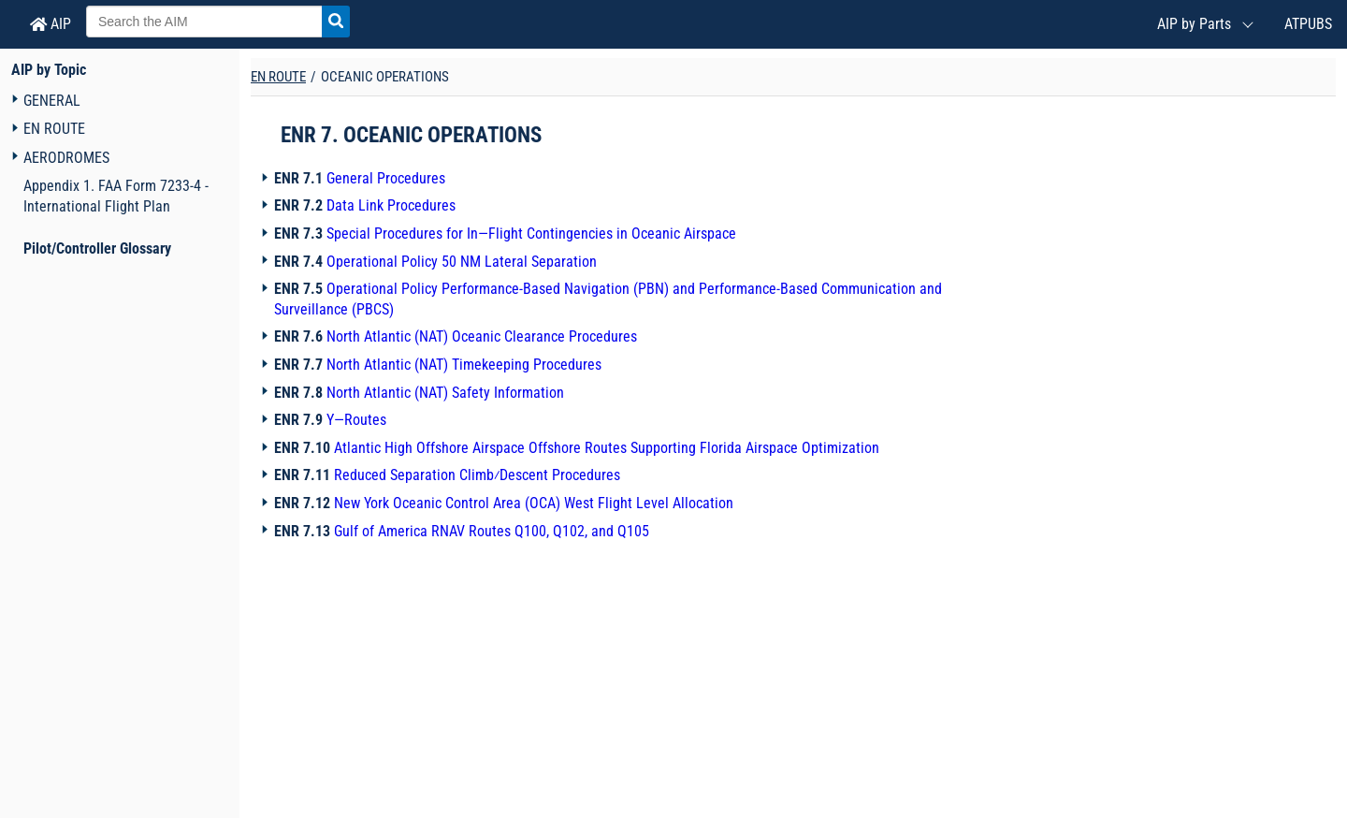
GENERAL (51, 101)
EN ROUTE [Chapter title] (278, 76)
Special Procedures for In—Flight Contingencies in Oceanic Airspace (531, 233)
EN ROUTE (54, 129)
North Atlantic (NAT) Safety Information (445, 393)
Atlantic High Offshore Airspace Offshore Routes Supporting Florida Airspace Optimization (606, 448)
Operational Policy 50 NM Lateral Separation (461, 261)
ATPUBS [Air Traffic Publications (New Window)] (1308, 24)
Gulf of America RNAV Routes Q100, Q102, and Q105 (491, 531)
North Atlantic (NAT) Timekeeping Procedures (463, 364)
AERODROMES (66, 158)
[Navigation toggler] (14, 100)
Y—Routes (356, 420)
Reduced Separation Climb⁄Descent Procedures (477, 475)
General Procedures (385, 178)
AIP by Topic (48, 70)
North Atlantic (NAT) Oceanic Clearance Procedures (481, 336)
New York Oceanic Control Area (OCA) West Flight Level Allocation (533, 503)
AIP (50, 24)
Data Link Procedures (391, 205)
